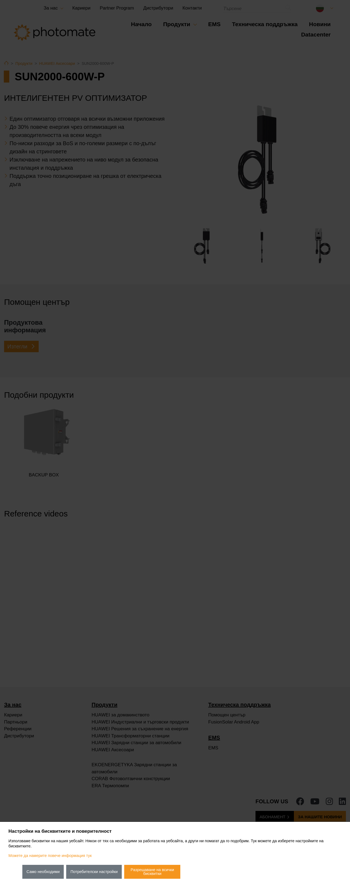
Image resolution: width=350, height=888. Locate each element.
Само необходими (43, 871)
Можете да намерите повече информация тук (50, 855)
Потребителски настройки (94, 871)
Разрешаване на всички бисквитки (152, 872)
